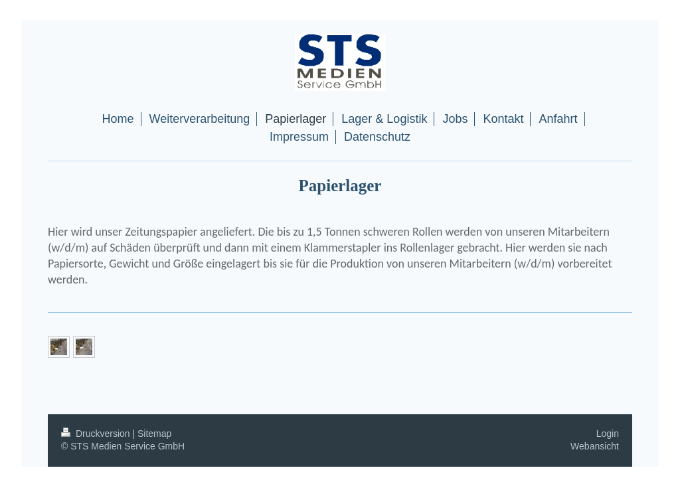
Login (607, 433)
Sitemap (154, 433)
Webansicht (594, 446)
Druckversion (96, 433)
